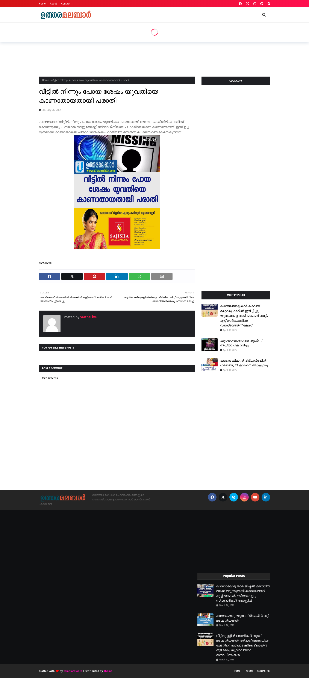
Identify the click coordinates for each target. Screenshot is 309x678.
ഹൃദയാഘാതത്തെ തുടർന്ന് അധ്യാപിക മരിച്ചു (241, 343)
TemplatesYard (73, 671)
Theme (108, 671)
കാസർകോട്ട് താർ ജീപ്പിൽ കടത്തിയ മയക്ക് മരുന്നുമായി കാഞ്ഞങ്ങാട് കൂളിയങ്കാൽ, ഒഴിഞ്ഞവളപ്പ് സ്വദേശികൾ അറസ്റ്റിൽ (243, 593)
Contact (65, 3)
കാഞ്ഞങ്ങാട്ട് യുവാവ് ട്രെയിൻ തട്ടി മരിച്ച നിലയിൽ (242, 618)
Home (42, 3)
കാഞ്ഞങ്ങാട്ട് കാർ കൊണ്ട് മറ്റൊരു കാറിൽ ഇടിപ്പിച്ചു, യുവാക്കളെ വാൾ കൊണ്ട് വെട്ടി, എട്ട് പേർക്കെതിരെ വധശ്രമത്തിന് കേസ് (244, 315)
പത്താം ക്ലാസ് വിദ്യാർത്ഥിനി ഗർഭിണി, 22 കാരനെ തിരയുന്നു (244, 363)
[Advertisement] (117, 58)
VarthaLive (88, 317)
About (53, 3)
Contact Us (263, 671)
